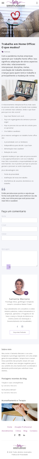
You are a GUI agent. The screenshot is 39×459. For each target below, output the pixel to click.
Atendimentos (7, 431)
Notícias (7, 52)
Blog (13, 26)
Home (4, 26)
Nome (4, 216)
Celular (4, 234)
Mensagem (5, 252)
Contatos (33, 431)
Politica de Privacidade (20, 455)
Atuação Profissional (23, 427)
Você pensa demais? (9, 390)
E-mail (4, 225)
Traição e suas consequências (12, 383)
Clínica (18, 431)
